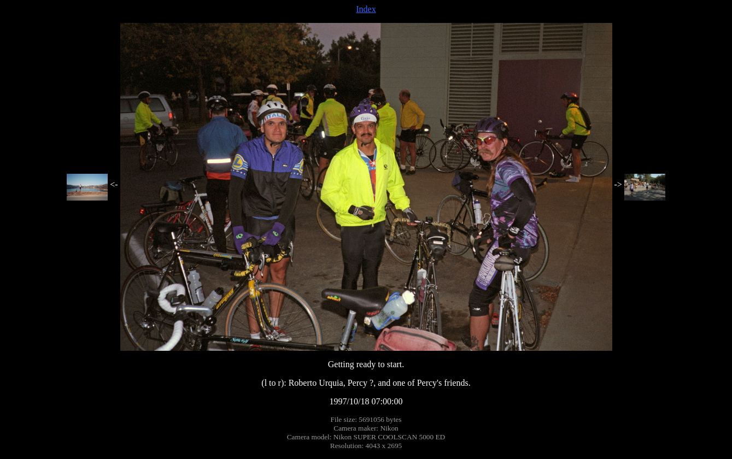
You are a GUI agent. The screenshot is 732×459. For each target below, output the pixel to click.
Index (366, 9)
